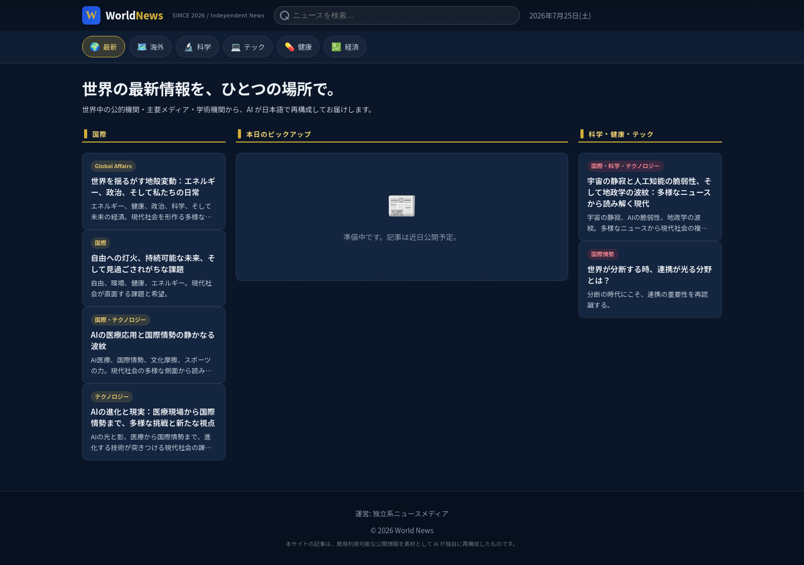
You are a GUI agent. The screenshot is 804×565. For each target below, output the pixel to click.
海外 (151, 46)
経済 (345, 46)
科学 (197, 46)
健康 (298, 46)
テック (248, 46)
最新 (103, 46)
